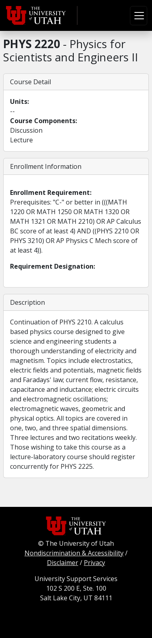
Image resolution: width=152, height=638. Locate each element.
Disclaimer (62, 562)
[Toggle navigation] (138, 15)
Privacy (94, 562)
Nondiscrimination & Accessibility (74, 553)
